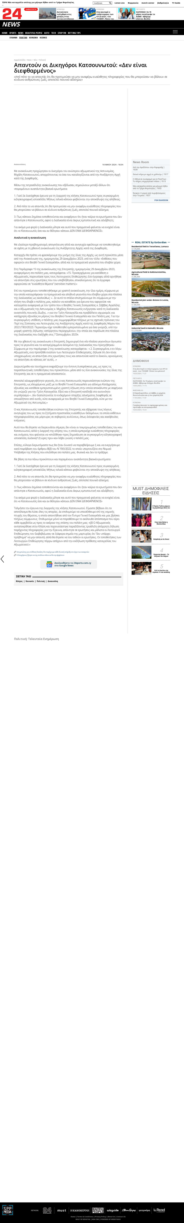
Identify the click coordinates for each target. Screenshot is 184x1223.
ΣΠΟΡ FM (62, 33)
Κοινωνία (30, 581)
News (29, 60)
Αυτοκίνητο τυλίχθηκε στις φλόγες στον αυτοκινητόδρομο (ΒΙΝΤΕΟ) (65, 16)
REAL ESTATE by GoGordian (150, 242)
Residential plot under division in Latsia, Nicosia (150, 301)
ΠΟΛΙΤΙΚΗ (23, 38)
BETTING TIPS (74, 33)
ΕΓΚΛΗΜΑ (13, 38)
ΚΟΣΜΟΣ (43, 38)
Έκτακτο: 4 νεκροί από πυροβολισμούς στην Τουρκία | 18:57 (149, 194)
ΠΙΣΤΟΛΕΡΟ (140, 9)
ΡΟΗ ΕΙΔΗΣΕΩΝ (161, 200)
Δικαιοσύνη (53, 581)
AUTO (46, 33)
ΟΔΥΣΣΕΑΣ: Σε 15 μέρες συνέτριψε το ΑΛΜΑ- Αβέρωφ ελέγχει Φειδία (145, 15)
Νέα (35, 60)
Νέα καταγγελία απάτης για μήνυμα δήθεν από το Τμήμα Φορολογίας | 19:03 (150, 187)
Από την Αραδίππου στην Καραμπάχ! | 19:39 (149, 168)
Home (73, 1217)
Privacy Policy (100, 1217)
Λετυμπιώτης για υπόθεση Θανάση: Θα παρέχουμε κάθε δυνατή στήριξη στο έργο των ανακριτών (53, 552)
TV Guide (176, 3)
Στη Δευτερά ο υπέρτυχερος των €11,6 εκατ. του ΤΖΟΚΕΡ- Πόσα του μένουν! (105, 16)
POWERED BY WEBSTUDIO (111, 1219)
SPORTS (12, 33)
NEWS (11, 24)
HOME (4, 33)
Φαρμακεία (133, 3)
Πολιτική (42, 60)
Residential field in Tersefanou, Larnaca (150, 246)
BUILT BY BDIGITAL (83, 1219)
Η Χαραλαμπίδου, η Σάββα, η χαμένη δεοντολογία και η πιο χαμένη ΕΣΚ (149, 394)
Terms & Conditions (85, 1217)
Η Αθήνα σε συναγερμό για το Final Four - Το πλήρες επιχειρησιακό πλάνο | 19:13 (150, 180)
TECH (53, 33)
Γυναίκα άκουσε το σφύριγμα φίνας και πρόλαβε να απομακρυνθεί (150, 406)
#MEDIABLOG (138, 390)
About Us (111, 1217)
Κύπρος (19, 581)
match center (148, 3)
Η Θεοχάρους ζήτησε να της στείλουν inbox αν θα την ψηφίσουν (40, 555)
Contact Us (121, 1217)
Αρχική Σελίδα (19, 60)
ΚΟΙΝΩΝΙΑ (61, 9)
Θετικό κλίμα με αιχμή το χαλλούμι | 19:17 (150, 174)
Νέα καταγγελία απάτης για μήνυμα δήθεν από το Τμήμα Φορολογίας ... (38, 3)
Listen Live (120, 3)
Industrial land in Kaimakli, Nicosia (147, 328)
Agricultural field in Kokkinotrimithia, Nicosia (149, 273)
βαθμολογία (163, 3)
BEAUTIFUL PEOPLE (33, 33)
